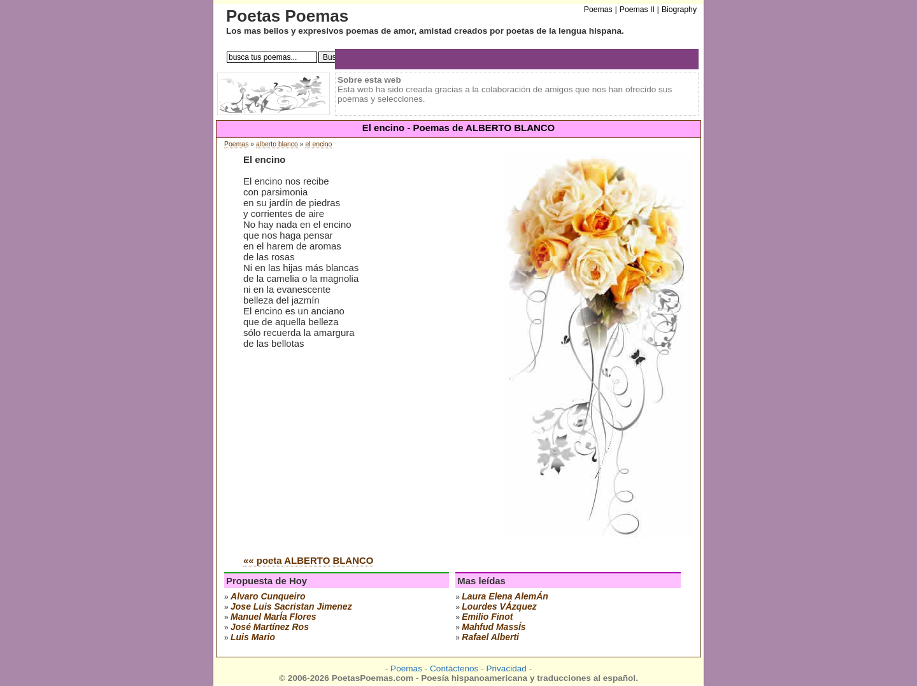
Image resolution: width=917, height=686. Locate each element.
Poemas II (637, 9)
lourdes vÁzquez (499, 606)
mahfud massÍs (493, 627)
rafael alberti (490, 637)
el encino (318, 144)
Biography (679, 9)
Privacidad (506, 668)
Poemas (236, 144)
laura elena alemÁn (505, 596)
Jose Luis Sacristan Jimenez (291, 606)
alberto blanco (277, 144)
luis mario (253, 637)
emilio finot (487, 617)
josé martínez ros (270, 627)
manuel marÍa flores (273, 617)
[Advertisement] (350, 449)
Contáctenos (454, 668)
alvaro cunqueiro (268, 596)
